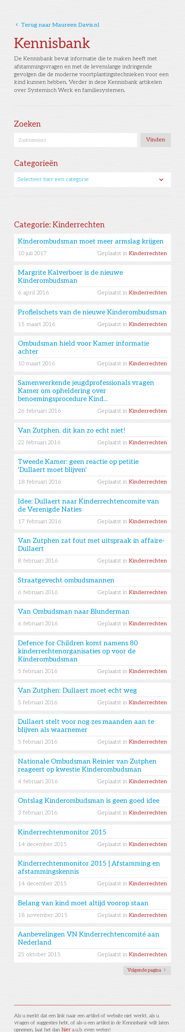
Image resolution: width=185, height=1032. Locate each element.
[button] (92, 179)
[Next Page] (147, 970)
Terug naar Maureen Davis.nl (56, 25)
